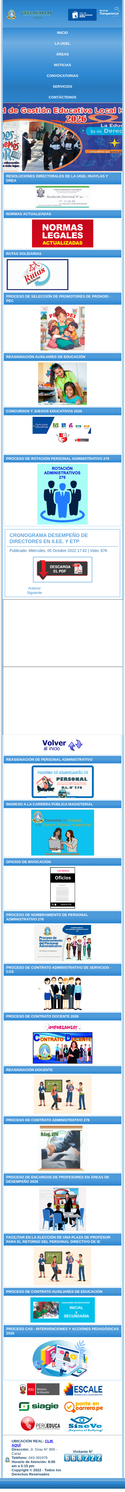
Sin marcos (63, 633)
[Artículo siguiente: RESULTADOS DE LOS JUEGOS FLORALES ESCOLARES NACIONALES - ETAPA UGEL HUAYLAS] (34, 593)
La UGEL (62, 43)
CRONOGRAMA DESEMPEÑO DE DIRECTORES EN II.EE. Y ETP (49, 538)
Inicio (62, 33)
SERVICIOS (62, 86)
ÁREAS (62, 54)
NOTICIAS (62, 65)
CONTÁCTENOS (62, 97)
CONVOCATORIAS (62, 76)
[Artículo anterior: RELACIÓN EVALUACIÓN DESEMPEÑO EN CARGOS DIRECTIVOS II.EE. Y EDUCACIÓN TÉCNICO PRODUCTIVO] (34, 588)
